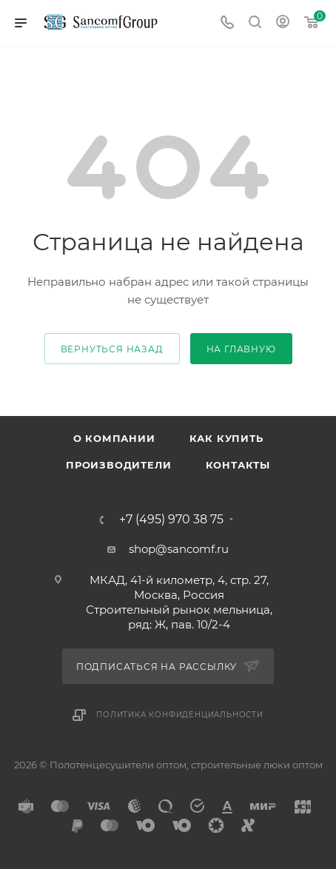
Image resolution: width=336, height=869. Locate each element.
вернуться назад (112, 349)
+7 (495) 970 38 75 (171, 520)
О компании (114, 438)
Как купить (226, 438)
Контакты (238, 465)
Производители (118, 465)
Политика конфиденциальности (179, 714)
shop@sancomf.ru (179, 549)
